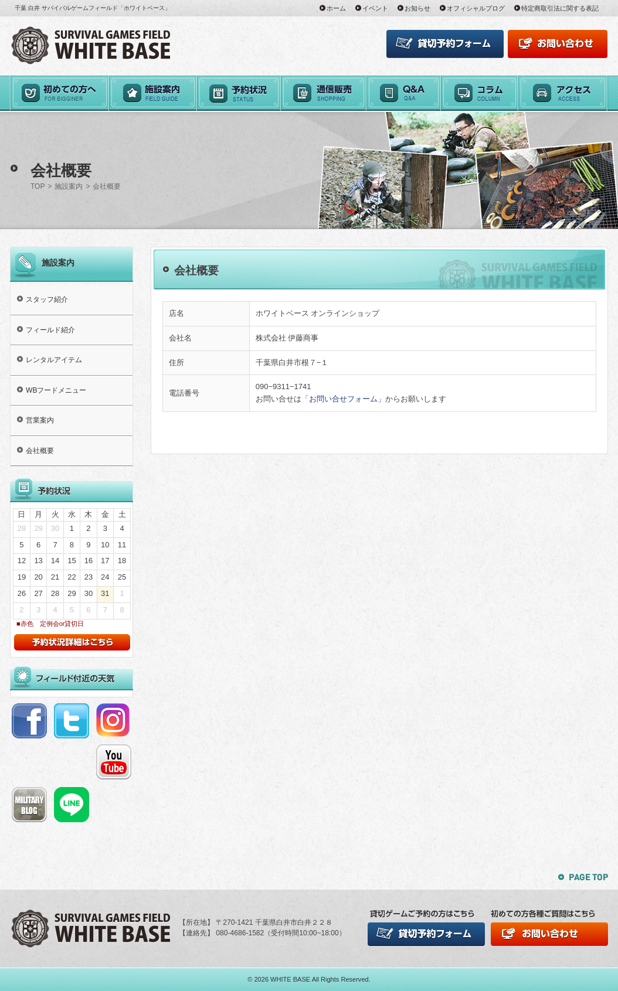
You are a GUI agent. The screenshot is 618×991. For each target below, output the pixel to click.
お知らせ (417, 8)
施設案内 (69, 186)
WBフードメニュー (56, 390)
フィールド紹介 (50, 330)
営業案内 (40, 420)
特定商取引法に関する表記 (560, 8)
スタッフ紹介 (47, 299)
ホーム (336, 8)
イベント (375, 8)
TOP (37, 186)
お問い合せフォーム (343, 398)
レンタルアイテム (54, 360)
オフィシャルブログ (476, 8)
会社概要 (40, 451)
